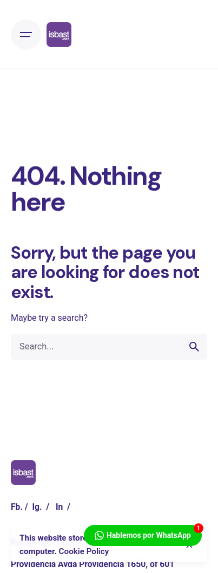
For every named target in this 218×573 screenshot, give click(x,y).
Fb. (17, 507)
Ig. (37, 507)
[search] (194, 347)
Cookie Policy (84, 551)
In (59, 507)
